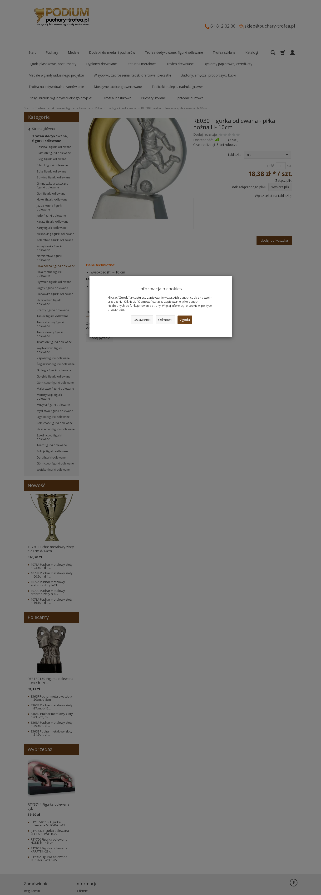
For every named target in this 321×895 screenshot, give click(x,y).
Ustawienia (142, 319)
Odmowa (165, 319)
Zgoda (185, 319)
